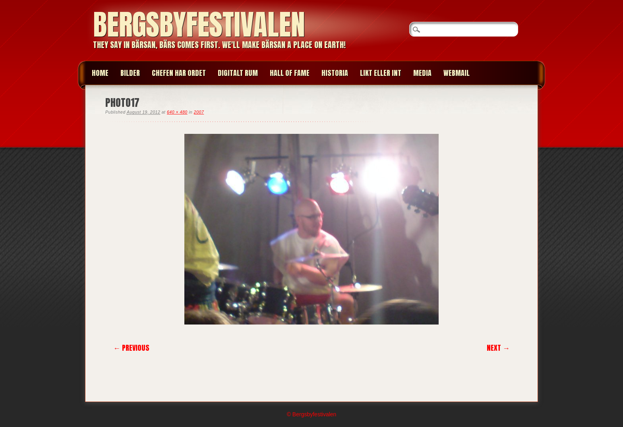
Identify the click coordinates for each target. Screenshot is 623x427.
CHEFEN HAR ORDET (179, 73)
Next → (498, 347)
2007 (199, 112)
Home (100, 73)
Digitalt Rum (238, 73)
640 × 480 (177, 112)
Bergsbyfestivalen (199, 24)
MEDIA (422, 73)
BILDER (130, 73)
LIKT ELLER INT (380, 73)
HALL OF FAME (290, 73)
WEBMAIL (456, 73)
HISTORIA (334, 73)
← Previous (131, 347)
